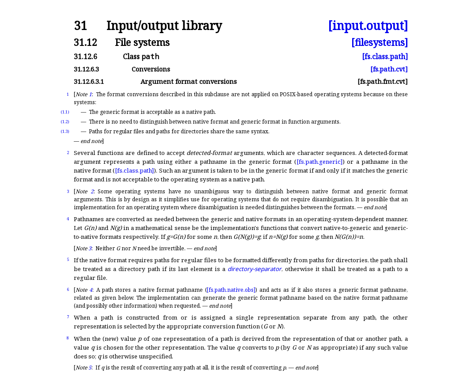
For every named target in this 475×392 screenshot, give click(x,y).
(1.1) (65, 112)
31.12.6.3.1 (89, 81)
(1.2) (65, 121)
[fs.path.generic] (319, 162)
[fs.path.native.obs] (231, 290)
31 (80, 26)
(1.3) (65, 131)
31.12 (85, 42)
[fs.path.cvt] (389, 69)
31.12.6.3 (86, 69)
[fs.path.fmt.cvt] (382, 81)
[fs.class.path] (385, 56)
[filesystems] (379, 42)
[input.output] (368, 26)
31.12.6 (85, 56)
